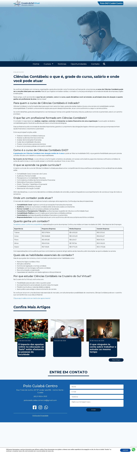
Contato (95, 64)
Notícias (62, 64)
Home (36, 64)
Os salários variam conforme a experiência (27, 224)
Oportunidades (79, 64)
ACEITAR (125, 450)
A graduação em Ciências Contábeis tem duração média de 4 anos (38, 153)
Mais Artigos (116, 360)
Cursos (47, 64)
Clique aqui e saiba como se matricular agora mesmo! (31, 298)
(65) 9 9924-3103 (40, 396)
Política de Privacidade (40, 415)
